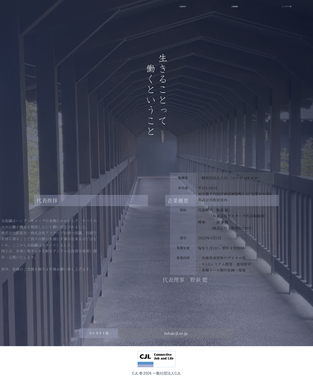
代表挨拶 (48, 203)
